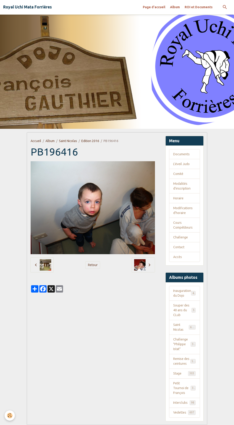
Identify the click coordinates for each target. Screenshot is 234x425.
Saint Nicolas (68, 141)
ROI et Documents (199, 7)
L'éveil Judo (181, 164)
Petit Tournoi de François (185, 388)
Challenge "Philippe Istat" (185, 344)
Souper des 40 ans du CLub (184, 310)
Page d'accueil (154, 7)
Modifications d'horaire (183, 210)
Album (175, 7)
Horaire (178, 198)
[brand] (27, 7)
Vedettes (184, 412)
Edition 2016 (90, 141)
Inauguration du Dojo (184, 293)
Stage (184, 373)
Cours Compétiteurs (183, 225)
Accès (177, 257)
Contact (178, 247)
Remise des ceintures (184, 361)
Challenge (180, 237)
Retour (93, 265)
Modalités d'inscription (182, 186)
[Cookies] (10, 415)
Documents (181, 154)
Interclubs (184, 402)
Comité (178, 174)
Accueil (36, 141)
